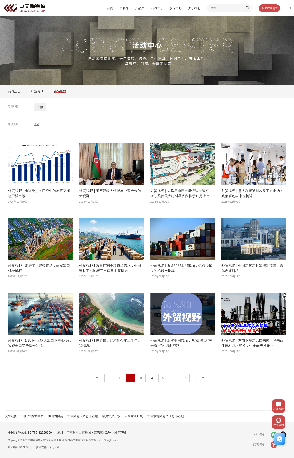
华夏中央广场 (111, 416)
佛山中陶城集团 (32, 416)
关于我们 (194, 8)
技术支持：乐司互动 (48, 447)
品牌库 (124, 8)
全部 (40, 107)
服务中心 (175, 8)
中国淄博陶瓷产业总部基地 (165, 416)
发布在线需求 (270, 8)
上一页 (94, 378)
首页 (110, 8)
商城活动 (14, 91)
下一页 (199, 378)
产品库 (139, 8)
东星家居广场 (134, 416)
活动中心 (157, 8)
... (174, 378)
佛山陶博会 (55, 416)
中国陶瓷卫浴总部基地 (82, 416)
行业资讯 (37, 91)
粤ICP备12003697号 (20, 447)
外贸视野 (60, 91)
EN (289, 8)
